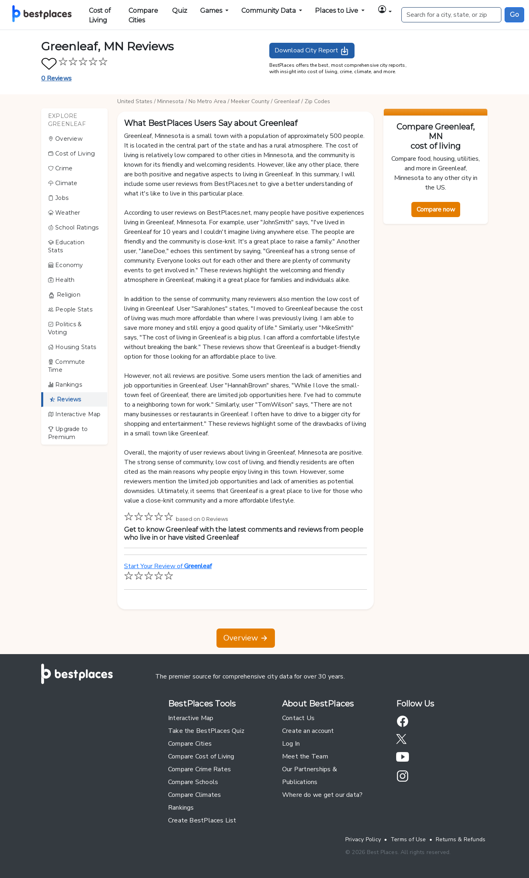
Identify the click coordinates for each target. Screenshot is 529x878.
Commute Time (66, 365)
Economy (65, 265)
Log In (291, 743)
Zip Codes (317, 101)
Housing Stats (72, 347)
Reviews (65, 399)
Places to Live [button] (337, 10)
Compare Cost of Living (201, 756)
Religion (64, 295)
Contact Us (298, 718)
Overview (65, 138)
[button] (384, 10)
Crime (60, 168)
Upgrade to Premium (68, 433)
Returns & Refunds (461, 839)
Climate (63, 183)
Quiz (179, 10)
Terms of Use (408, 839)
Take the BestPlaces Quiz (206, 730)
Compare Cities (143, 15)
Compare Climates (194, 794)
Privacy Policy (363, 839)
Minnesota (170, 101)
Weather (64, 212)
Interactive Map (74, 414)
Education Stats (66, 246)
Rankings (65, 384)
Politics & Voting (65, 328)
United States (134, 101)
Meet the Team (305, 756)
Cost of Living (100, 15)
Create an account (308, 730)
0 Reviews (56, 78)
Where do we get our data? (322, 794)
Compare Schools (193, 782)
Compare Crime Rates (199, 769)
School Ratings (73, 227)
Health (61, 279)
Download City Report (312, 51)
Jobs (58, 198)
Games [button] (212, 10)
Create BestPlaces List (202, 820)
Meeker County (250, 101)
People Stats (70, 309)
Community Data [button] (269, 10)
